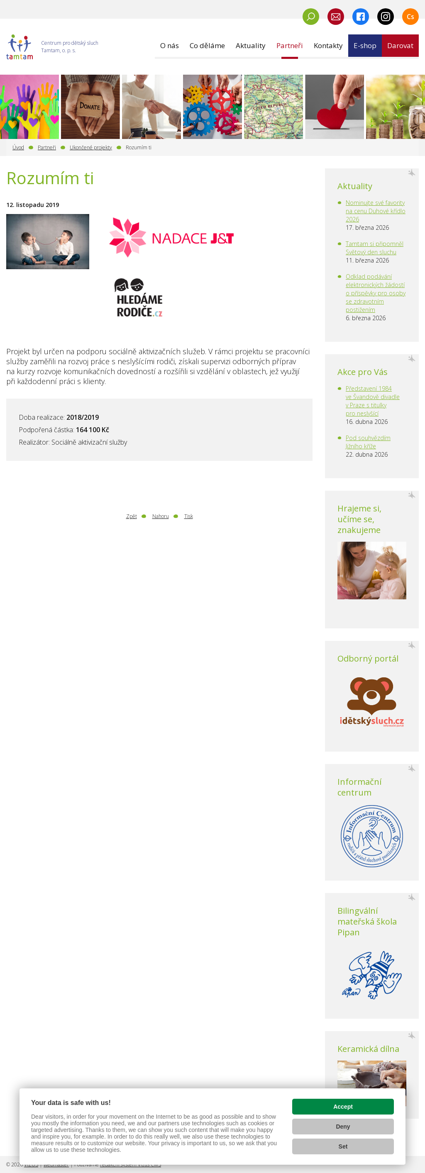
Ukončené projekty (91, 147)
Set (343, 1146)
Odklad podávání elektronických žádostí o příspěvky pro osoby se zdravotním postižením (375, 293)
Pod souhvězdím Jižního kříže (368, 442)
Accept (343, 1106)
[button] (169, 45)
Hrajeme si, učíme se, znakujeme (359, 519)
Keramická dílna (368, 1048)
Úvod (18, 147)
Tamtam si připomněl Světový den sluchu (374, 248)
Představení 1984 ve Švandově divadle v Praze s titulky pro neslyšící (373, 401)
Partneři (47, 147)
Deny (343, 1126)
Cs (410, 16)
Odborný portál (367, 658)
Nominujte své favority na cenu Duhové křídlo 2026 (375, 211)
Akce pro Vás (362, 371)
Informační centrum (359, 787)
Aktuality (354, 186)
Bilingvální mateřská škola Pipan (367, 921)
